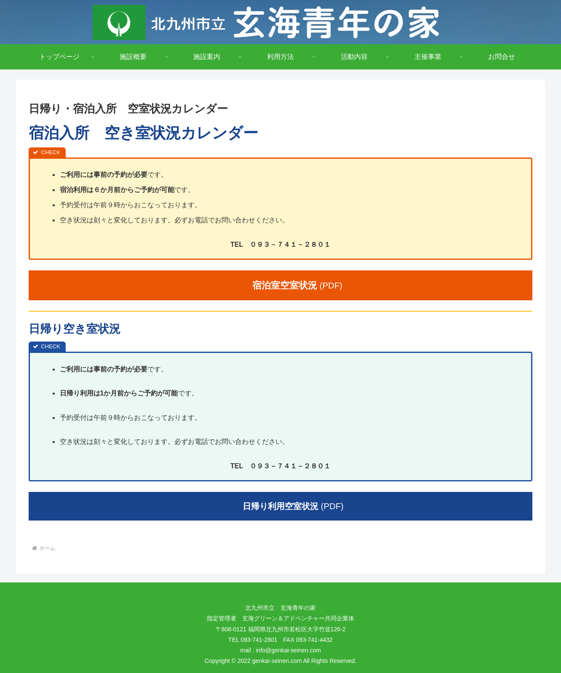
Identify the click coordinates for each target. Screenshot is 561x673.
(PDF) (293, 285)
